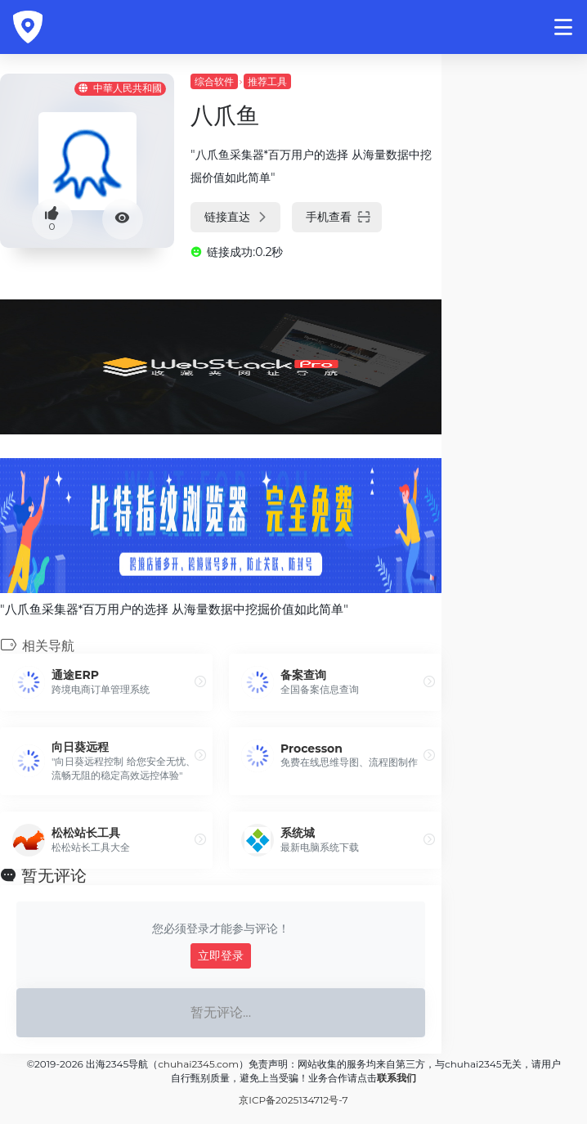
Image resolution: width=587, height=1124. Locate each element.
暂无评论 (54, 875)
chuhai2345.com (198, 1064)
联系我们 (396, 1078)
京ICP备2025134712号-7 (293, 1100)
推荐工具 (267, 81)
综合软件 (214, 81)
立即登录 (221, 955)
